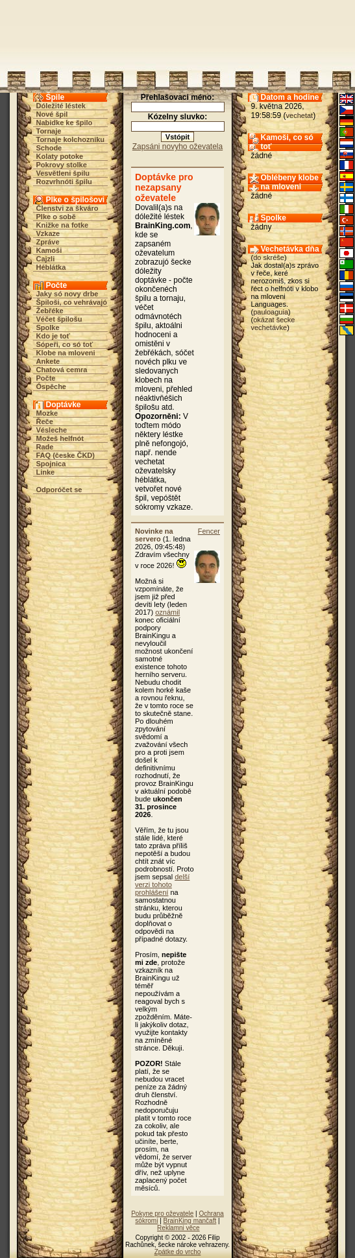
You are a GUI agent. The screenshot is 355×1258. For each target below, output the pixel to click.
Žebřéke (50, 310)
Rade (45, 447)
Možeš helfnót (60, 438)
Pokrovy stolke (61, 165)
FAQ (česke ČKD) (65, 455)
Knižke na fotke (62, 225)
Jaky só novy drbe (67, 294)
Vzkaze (48, 233)
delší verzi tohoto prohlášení (162, 884)
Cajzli (45, 259)
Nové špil (52, 114)
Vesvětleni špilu (63, 173)
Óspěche (51, 386)
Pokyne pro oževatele (162, 1213)
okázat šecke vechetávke (273, 323)
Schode (49, 148)
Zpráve (48, 242)
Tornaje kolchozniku (70, 139)
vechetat (299, 115)
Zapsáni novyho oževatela (177, 146)
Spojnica (51, 464)
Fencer (209, 531)
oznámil (167, 612)
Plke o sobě (56, 216)
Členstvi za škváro (67, 208)
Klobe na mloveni (65, 353)
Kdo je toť (53, 336)
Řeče (44, 421)
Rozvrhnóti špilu (64, 181)
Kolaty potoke (60, 156)
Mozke (47, 413)
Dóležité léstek (61, 106)
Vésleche (51, 430)
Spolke (48, 327)
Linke (45, 472)
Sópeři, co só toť (64, 344)
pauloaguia (270, 312)
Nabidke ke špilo (64, 122)
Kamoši (49, 250)
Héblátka (51, 267)
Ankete (48, 361)
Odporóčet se (59, 489)
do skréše (268, 257)
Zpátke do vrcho (177, 1251)
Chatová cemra (62, 370)
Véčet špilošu (59, 319)
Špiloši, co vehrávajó (71, 302)
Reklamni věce (178, 1227)
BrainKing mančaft (190, 1220)
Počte (46, 378)
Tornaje (49, 131)
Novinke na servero (154, 535)
